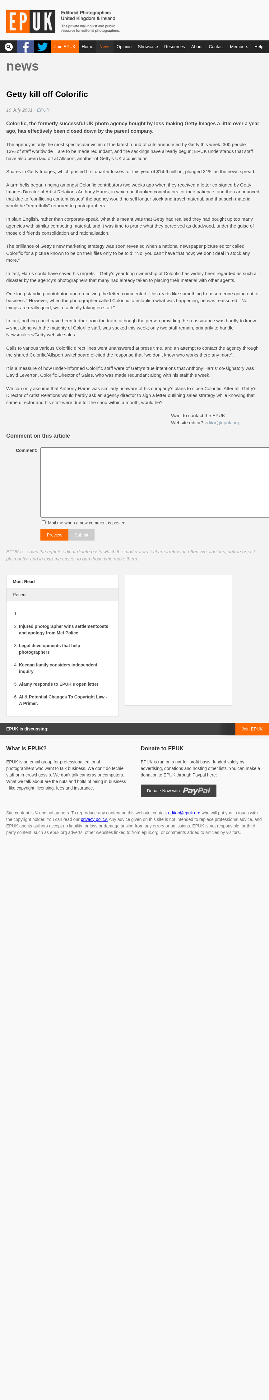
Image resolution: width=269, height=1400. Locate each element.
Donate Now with (163, 790)
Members (239, 46)
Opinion (124, 46)
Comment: (25, 450)
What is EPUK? (26, 748)
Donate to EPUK (162, 748)
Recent (19, 594)
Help (258, 46)
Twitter (42, 46)
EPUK (43, 110)
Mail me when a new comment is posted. (86, 522)
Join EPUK (65, 46)
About (197, 46)
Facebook (25, 46)
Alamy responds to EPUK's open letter (58, 684)
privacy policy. (94, 819)
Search (8, 46)
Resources (174, 46)
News (105, 46)
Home (87, 46)
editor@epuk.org (222, 422)
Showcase (148, 46)
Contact (216, 46)
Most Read (24, 581)
